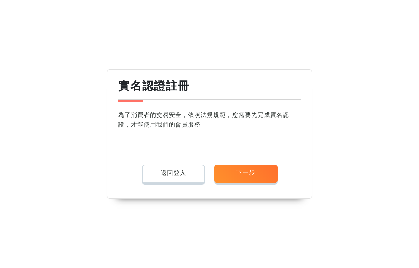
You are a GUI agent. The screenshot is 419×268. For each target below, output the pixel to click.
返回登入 (173, 172)
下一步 (245, 172)
